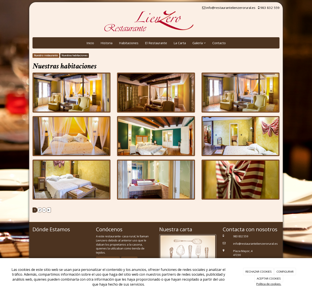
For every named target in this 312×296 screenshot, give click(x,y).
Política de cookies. (268, 284)
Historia (106, 43)
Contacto (219, 43)
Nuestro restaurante (46, 55)
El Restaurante (156, 43)
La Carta (180, 43)
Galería (199, 43)
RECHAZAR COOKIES (258, 271)
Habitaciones (128, 43)
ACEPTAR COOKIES (269, 278)
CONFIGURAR (285, 271)
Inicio (90, 43)
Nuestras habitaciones (74, 55)
